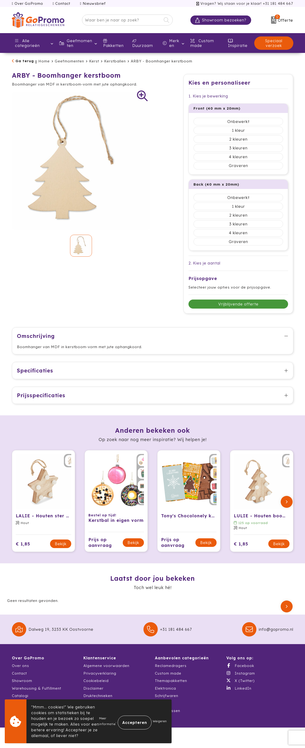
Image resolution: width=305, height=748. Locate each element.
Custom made (168, 673)
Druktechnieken (97, 695)
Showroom (22, 680)
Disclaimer (93, 688)
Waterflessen (167, 710)
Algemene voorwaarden (106, 665)
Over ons (20, 665)
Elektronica (165, 688)
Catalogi (20, 695)
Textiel (161, 703)
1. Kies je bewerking (208, 96)
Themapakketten (171, 680)
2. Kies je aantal (204, 263)
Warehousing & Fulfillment (36, 688)
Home (44, 61)
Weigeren (160, 721)
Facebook (240, 665)
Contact (61, 3)
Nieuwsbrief (93, 3)
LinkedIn (238, 688)
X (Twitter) (240, 680)
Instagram (240, 673)
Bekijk (60, 543)
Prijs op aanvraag (100, 542)
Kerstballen (115, 61)
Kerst (94, 61)
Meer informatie (107, 721)
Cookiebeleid (96, 680)
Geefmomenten (75, 43)
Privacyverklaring (99, 673)
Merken (171, 43)
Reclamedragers (171, 665)
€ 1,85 (23, 544)
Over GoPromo (27, 3)
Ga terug (24, 61)
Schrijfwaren (166, 695)
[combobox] (122, 20)
